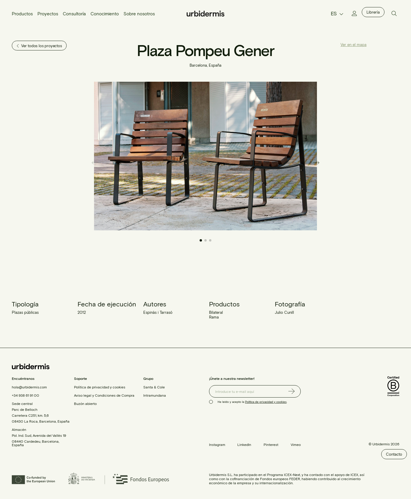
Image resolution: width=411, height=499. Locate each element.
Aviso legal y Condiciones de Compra (104, 395)
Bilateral (216, 312)
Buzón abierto (85, 403)
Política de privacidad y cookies (99, 387)
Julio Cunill (284, 312)
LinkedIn (244, 444)
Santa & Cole (154, 387)
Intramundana (154, 395)
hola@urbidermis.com (29, 387)
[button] (316, 162)
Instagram (217, 444)
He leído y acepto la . (252, 401)
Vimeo (296, 444)
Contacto (394, 454)
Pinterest (271, 444)
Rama (214, 317)
